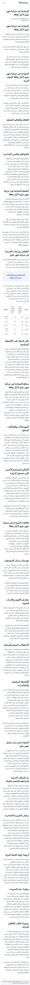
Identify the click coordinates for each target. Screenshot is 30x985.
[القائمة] (3, 2)
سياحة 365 (22, 3)
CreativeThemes (16, 983)
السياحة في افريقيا (24, 20)
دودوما (15, 931)
